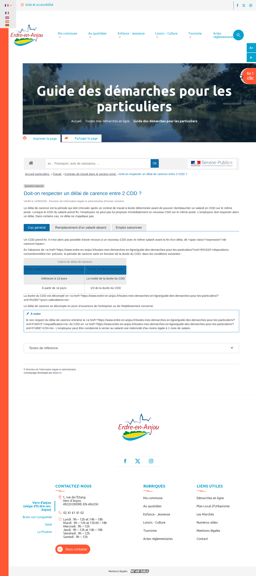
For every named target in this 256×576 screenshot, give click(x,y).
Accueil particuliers (37, 174)
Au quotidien (152, 506)
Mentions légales (208, 530)
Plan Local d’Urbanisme (213, 506)
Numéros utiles (207, 522)
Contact (202, 538)
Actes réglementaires (158, 538)
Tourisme (150, 530)
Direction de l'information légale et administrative (51, 369)
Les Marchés (205, 514)
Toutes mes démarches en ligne (107, 121)
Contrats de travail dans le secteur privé (90, 174)
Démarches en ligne (210, 498)
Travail (57, 174)
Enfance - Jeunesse (156, 514)
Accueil (76, 121)
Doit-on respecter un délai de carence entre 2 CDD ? (153, 174)
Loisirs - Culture (154, 522)
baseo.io (57, 372)
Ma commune (152, 498)
